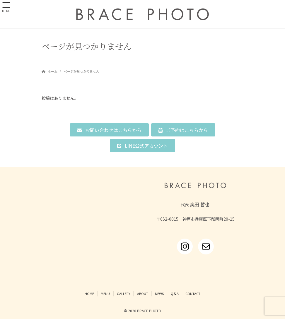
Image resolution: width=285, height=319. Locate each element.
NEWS (159, 293)
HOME (89, 293)
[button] (109, 129)
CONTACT (192, 293)
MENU (105, 293)
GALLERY (123, 293)
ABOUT (142, 293)
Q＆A (175, 293)
